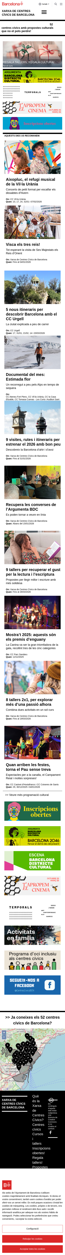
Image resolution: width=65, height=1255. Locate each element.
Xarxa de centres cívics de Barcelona (13, 1103)
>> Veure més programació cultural (27, 794)
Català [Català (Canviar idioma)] (44, 5)
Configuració (32, 1228)
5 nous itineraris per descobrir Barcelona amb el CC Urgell (31, 314)
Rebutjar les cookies (32, 1239)
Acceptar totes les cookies (32, 1249)
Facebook (50, 1132)
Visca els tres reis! (23, 244)
